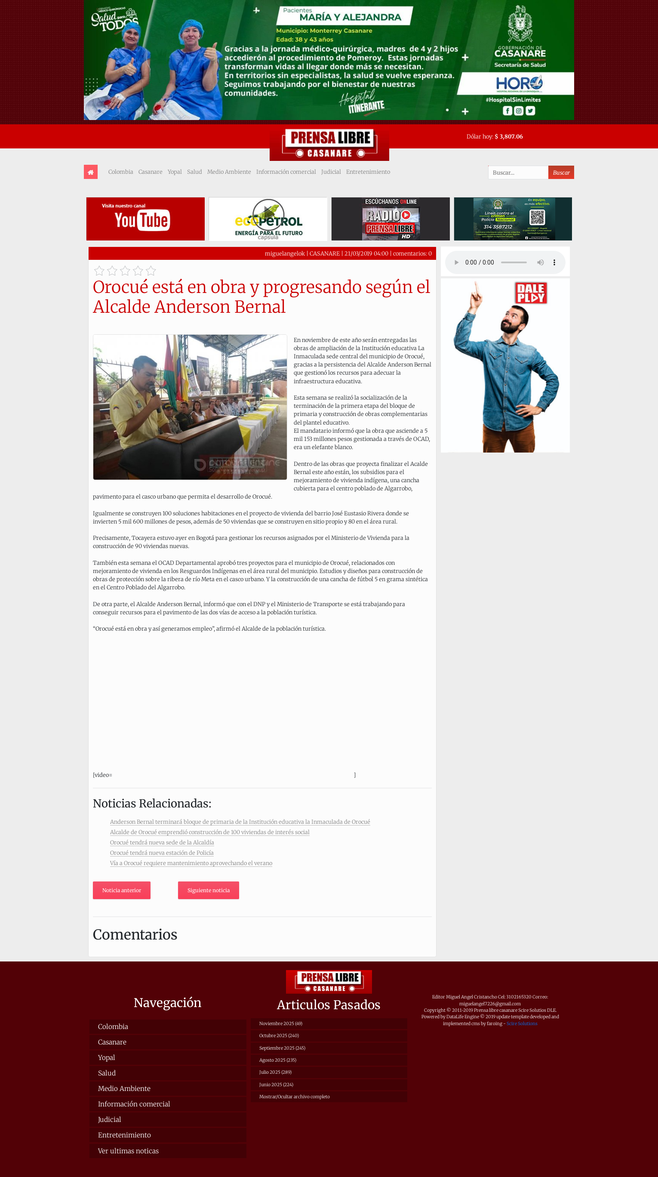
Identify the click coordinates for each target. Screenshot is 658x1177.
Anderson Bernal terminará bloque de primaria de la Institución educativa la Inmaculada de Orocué (240, 821)
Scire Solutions (522, 1023)
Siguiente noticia (209, 890)
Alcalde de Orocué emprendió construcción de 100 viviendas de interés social (210, 832)
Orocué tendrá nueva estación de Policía (162, 852)
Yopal (175, 171)
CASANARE (325, 253)
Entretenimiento (368, 171)
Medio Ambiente (229, 171)
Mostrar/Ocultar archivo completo (294, 1097)
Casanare (150, 171)
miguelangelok (285, 253)
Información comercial (286, 171)
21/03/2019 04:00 (366, 253)
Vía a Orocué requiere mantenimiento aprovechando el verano (191, 863)
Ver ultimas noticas (128, 1151)
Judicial (331, 171)
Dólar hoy (479, 136)
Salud (194, 171)
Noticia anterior (121, 890)
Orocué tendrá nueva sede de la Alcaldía (162, 842)
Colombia (120, 171)
